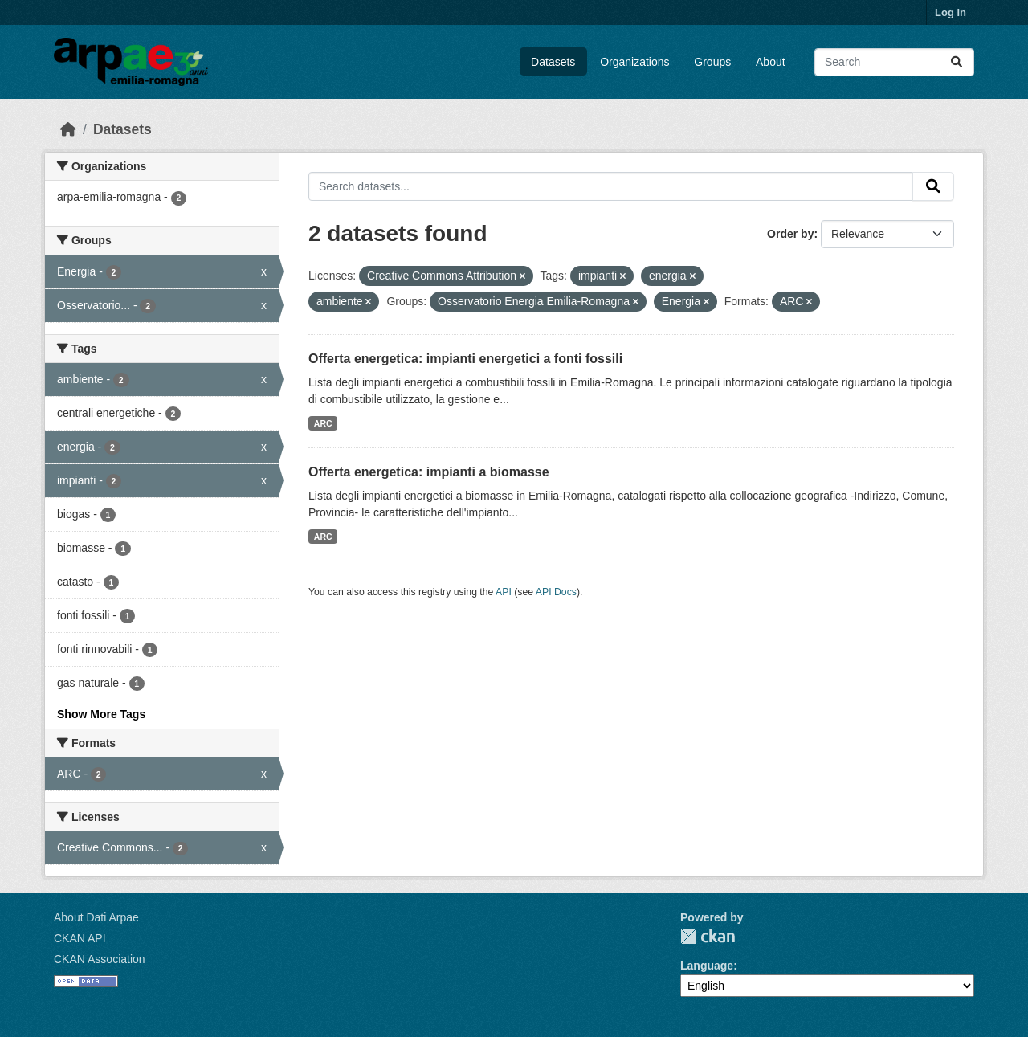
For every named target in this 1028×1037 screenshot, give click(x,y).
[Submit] (956, 62)
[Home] (68, 129)
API (504, 592)
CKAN (707, 936)
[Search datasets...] (894, 62)
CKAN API (80, 938)
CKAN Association (99, 959)
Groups (712, 61)
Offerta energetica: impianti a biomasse (428, 472)
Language (706, 965)
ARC (323, 423)
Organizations (634, 61)
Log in (950, 12)
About (770, 61)
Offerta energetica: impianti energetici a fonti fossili (465, 358)
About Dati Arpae (96, 917)
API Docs (556, 592)
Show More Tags (101, 714)
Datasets (553, 61)
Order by (790, 233)
